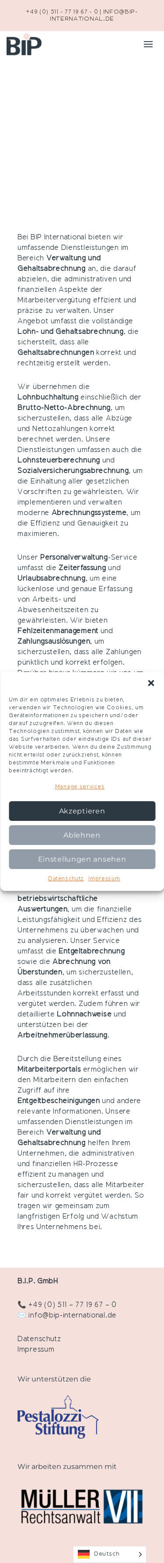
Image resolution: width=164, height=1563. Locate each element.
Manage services (80, 787)
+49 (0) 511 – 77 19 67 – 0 (72, 1305)
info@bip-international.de (72, 1315)
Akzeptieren (82, 811)
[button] (151, 683)
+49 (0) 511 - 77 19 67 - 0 (62, 12)
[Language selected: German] (110, 1554)
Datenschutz (66, 879)
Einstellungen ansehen (82, 859)
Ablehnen (82, 835)
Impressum (104, 879)
